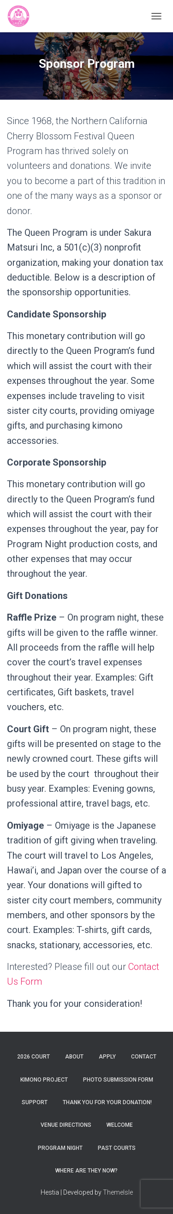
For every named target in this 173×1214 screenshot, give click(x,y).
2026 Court (33, 1056)
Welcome (120, 1125)
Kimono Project (44, 1079)
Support (35, 1102)
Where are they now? (86, 1170)
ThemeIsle (118, 1192)
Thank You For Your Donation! (107, 1102)
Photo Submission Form (118, 1079)
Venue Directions (66, 1125)
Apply (107, 1056)
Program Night (60, 1148)
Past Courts (117, 1148)
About (74, 1056)
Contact (143, 1056)
